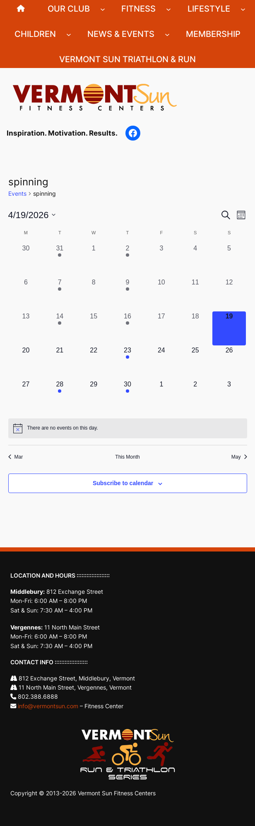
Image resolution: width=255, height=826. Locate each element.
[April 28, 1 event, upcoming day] (60, 396)
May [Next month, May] (239, 457)
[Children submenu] (68, 34)
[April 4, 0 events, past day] (195, 260)
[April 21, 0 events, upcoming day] (60, 362)
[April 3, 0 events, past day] (161, 260)
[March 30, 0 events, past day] (26, 260)
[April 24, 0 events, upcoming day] (161, 362)
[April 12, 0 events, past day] (229, 294)
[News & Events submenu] (167, 34)
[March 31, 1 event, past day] (60, 260)
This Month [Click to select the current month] (127, 457)
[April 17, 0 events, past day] (161, 328)
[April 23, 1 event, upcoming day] (127, 362)
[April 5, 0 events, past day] (229, 260)
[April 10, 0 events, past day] (161, 294)
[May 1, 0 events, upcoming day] (161, 396)
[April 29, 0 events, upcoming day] (94, 396)
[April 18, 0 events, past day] (195, 328)
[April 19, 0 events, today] (229, 328)
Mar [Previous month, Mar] (15, 457)
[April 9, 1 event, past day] (127, 294)
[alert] (127, 428)
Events (17, 193)
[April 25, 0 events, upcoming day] (195, 362)
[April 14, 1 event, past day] (60, 328)
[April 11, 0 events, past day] (195, 294)
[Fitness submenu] (168, 8)
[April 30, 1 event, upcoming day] (127, 396)
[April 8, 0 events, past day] (94, 294)
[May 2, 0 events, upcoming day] (195, 396)
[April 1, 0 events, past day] (94, 260)
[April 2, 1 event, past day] (127, 260)
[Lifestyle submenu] (243, 8)
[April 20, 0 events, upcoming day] (26, 362)
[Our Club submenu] (102, 8)
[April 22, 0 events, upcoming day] (94, 362)
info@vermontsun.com (48, 705)
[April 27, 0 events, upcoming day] (26, 396)
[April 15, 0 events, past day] (94, 328)
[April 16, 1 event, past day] (127, 328)
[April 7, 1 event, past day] (60, 294)
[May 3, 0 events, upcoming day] (229, 396)
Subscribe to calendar (123, 483)
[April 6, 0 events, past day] (26, 294)
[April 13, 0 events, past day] (26, 328)
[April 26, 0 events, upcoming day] (229, 362)
